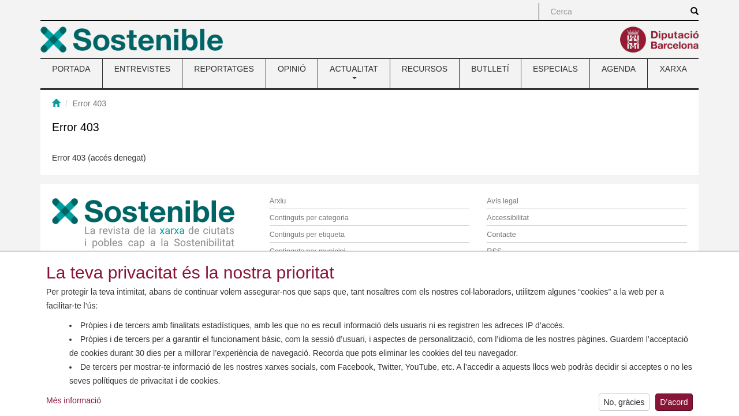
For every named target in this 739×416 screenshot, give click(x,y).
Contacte (501, 235)
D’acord (674, 403)
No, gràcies (623, 403)
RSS (494, 251)
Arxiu (278, 201)
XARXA (672, 68)
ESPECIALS (555, 68)
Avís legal (502, 201)
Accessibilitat (508, 218)
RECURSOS (424, 68)
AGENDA (619, 68)
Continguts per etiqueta (307, 235)
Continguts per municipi (308, 251)
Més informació (73, 402)
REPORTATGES (223, 68)
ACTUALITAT (354, 71)
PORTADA (71, 68)
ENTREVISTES (142, 68)
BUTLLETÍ (490, 68)
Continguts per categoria (309, 218)
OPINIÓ (292, 68)
